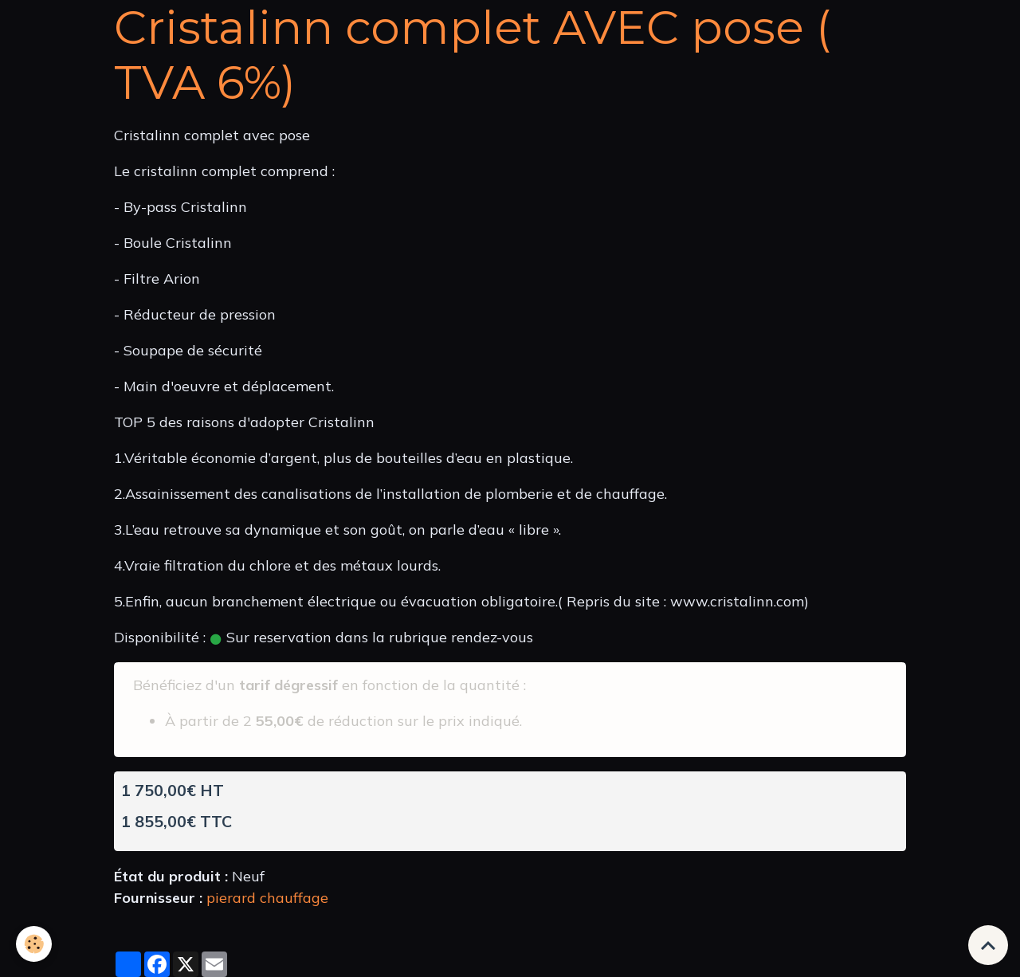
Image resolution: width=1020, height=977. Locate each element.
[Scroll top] (988, 945)
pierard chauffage (267, 898)
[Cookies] (34, 944)
